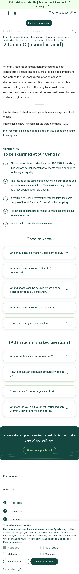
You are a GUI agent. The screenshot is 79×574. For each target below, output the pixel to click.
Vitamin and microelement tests (21, 40)
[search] (74, 31)
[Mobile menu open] (5, 13)
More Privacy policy (12, 542)
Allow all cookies (44, 561)
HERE (65, 123)
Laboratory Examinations (57, 37)
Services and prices (19, 37)
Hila (5, 37)
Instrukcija (41, 6)
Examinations (37, 37)
